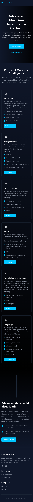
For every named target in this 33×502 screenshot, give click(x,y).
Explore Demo (9, 440)
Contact (4, 489)
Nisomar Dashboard (9, 3)
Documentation (6, 475)
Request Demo (16, 46)
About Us (4, 486)
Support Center (6, 477)
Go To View (10, 126)
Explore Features (16, 52)
